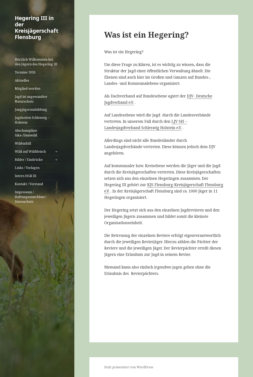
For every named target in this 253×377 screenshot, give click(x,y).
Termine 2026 (25, 72)
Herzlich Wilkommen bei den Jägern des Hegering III (36, 61)
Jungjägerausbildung (31, 109)
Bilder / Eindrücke (29, 159)
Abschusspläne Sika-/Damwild (26, 132)
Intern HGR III (25, 176)
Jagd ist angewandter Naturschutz (31, 99)
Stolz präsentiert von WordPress (128, 367)
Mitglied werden (27, 88)
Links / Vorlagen (27, 168)
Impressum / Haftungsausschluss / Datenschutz (30, 197)
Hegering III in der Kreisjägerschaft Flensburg (36, 27)
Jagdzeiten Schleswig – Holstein (32, 120)
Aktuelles (22, 80)
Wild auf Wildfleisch (30, 151)
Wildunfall (23, 143)
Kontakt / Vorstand (29, 184)
